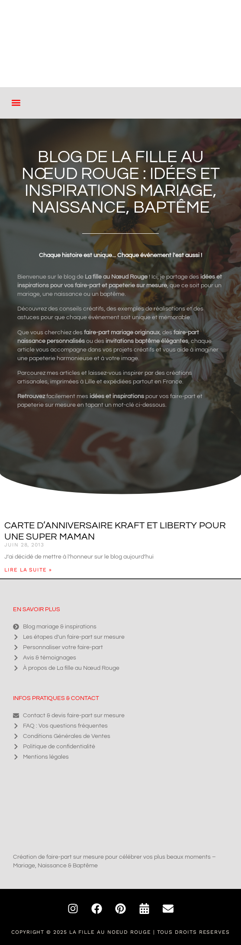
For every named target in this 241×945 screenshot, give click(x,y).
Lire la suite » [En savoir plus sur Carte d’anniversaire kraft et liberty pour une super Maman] (28, 570)
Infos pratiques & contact (56, 698)
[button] (16, 103)
